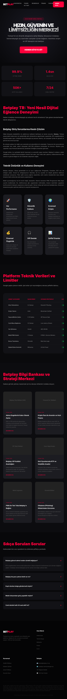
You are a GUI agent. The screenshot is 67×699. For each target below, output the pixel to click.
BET (8, 4)
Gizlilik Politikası (7, 663)
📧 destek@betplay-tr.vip (43, 663)
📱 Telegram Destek (42, 669)
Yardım (50, 3)
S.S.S (38, 648)
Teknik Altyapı (40, 638)
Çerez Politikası (7, 669)
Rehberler (35, 3)
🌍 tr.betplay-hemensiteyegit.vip (45, 666)
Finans (43, 3)
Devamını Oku (10, 430)
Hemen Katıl (57, 4)
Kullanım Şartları (7, 666)
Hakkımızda (18, 3)
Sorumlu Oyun (7, 673)
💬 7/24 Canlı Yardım (42, 673)
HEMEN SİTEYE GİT (33, 50)
